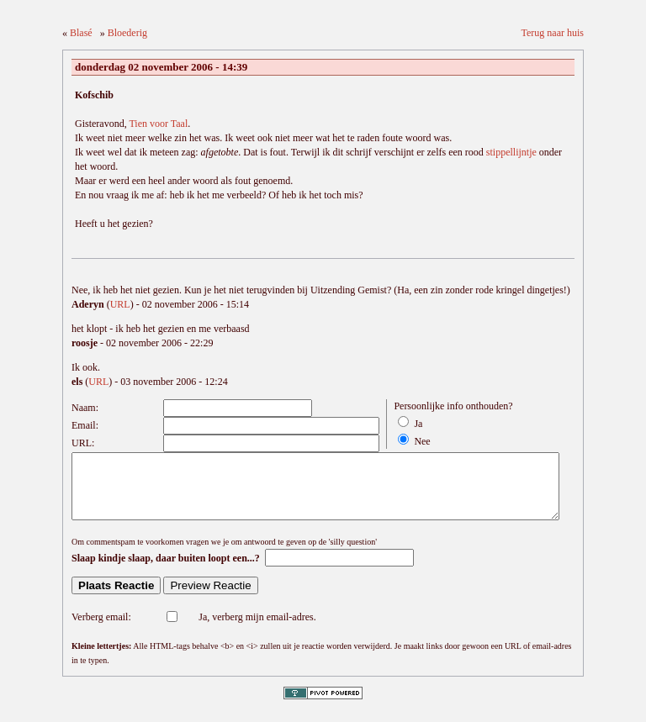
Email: (84, 425)
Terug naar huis (553, 33)
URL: (82, 443)
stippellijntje (511, 152)
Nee (422, 441)
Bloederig (127, 33)
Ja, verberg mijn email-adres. (257, 629)
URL (120, 304)
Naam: (84, 408)
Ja (418, 424)
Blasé (81, 33)
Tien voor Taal (158, 123)
